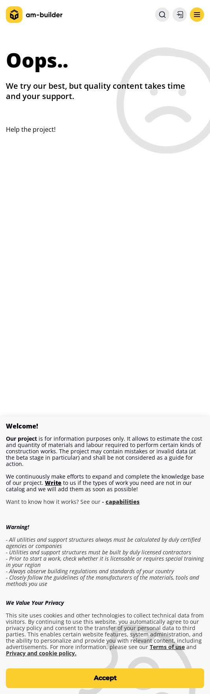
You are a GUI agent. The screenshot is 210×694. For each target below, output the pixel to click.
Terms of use (167, 647)
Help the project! (31, 129)
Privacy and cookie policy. (41, 653)
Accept (105, 678)
